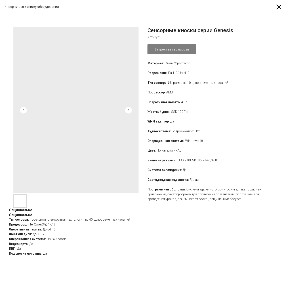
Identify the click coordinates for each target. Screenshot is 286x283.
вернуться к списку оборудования (33, 6)
